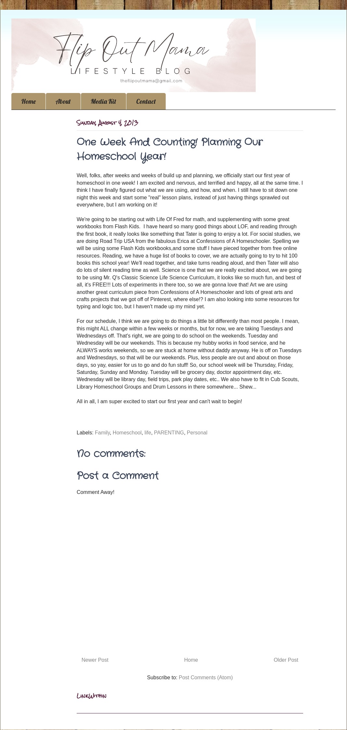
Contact (146, 101)
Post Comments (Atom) (206, 677)
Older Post (286, 660)
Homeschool (127, 432)
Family (102, 432)
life (148, 432)
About (63, 101)
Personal (197, 432)
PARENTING (169, 432)
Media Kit (103, 101)
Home (28, 101)
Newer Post (95, 660)
